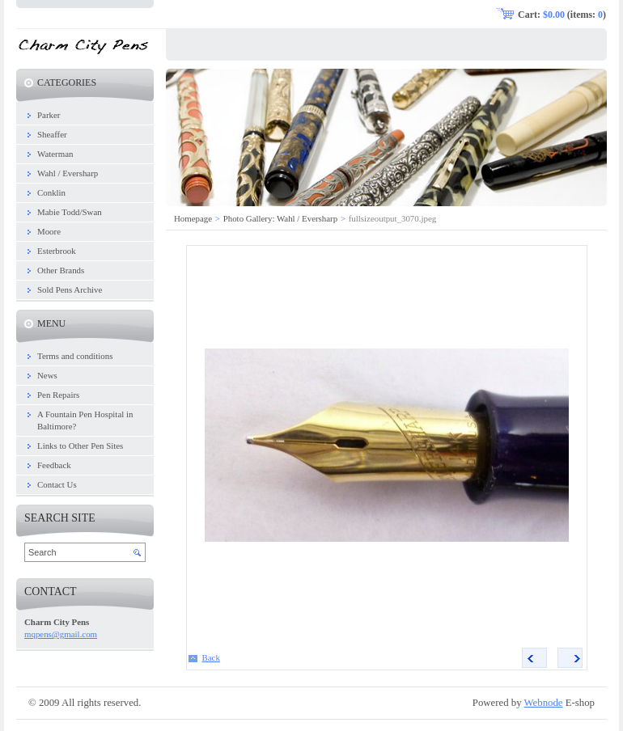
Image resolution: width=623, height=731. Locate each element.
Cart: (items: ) (562, 14)
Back (211, 657)
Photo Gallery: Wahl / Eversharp (280, 218)
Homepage (193, 218)
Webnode (543, 702)
